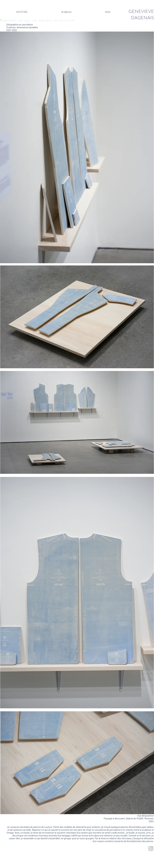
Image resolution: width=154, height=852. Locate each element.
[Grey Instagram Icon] (151, 848)
